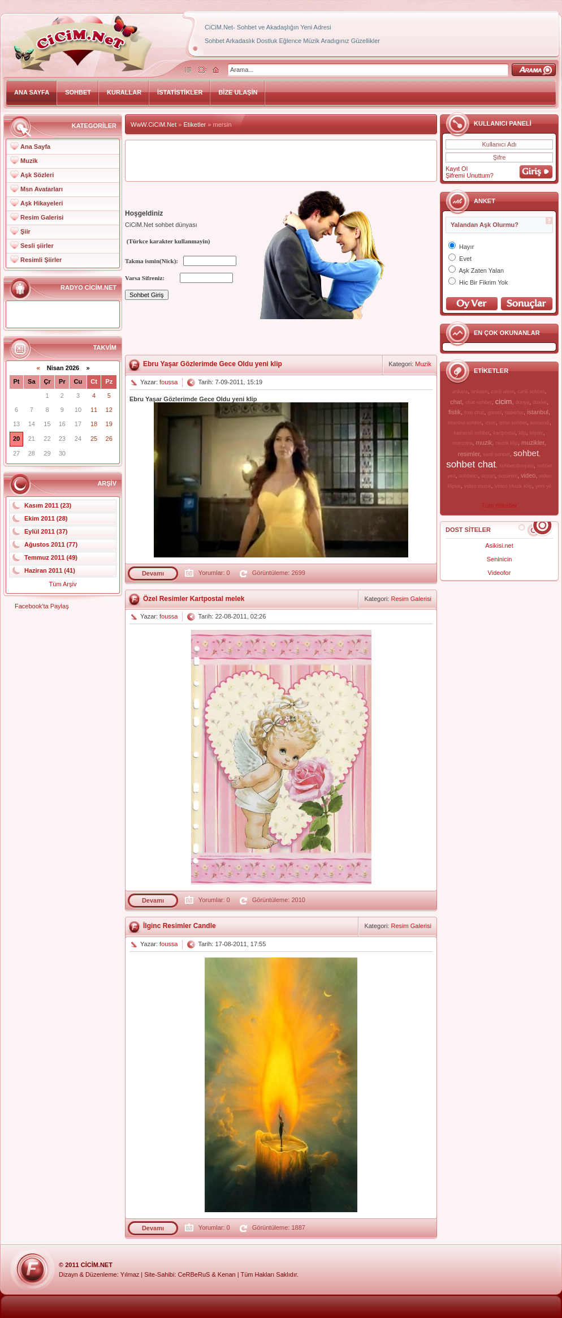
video (528, 475)
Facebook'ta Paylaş (42, 606)
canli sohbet (530, 391)
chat (456, 401)
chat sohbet (478, 402)
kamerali (540, 423)
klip (522, 433)
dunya (523, 402)
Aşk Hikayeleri (41, 203)
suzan (488, 476)
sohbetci (468, 476)
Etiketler (195, 124)
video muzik (477, 486)
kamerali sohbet (471, 433)
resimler (469, 453)
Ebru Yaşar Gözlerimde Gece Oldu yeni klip (212, 364)
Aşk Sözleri (37, 174)
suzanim (507, 476)
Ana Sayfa (35, 146)
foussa (168, 382)
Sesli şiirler (37, 245)
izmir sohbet (513, 423)
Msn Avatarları (41, 189)
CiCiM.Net (97, 1264)
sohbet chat (471, 464)
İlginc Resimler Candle (179, 926)
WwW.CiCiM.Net (153, 124)
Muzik (29, 160)
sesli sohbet (496, 454)
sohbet (526, 453)
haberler (514, 412)
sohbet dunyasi (516, 466)
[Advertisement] (281, 161)
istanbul (537, 412)
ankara (460, 391)
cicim (503, 401)
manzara (462, 443)
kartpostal (504, 433)
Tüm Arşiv (63, 584)
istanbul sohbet (464, 423)
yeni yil (543, 486)
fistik (454, 412)
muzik (484, 442)
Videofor (499, 572)
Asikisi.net (499, 545)
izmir (490, 423)
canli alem (503, 391)
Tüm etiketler (499, 505)
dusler (540, 402)
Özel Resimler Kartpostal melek (193, 599)
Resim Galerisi (41, 217)
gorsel (494, 412)
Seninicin (499, 559)
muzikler (532, 442)
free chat (474, 412)
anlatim (479, 391)
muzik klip (506, 443)
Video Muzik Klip (513, 486)
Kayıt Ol (457, 168)
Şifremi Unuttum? (470, 175)
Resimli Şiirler (41, 259)
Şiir (25, 231)
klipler (536, 433)
